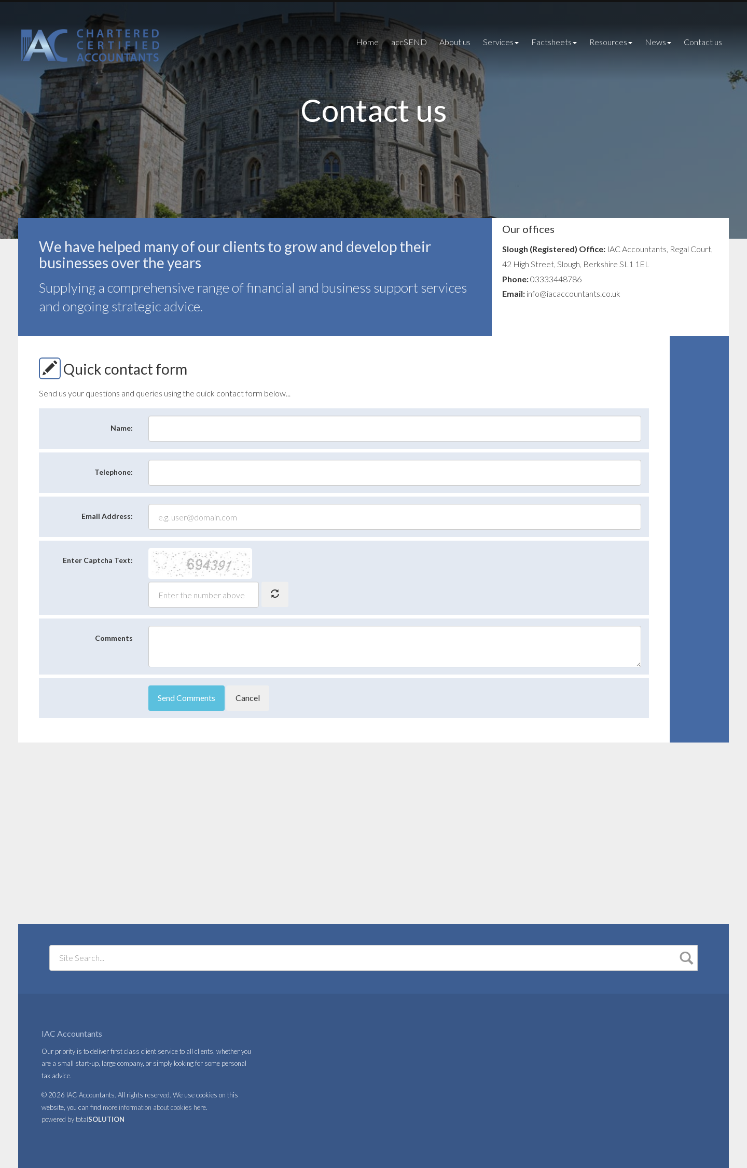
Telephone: (113, 472)
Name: (121, 427)
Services (501, 42)
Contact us (703, 42)
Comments (114, 638)
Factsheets (554, 42)
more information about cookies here (154, 1107)
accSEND (409, 42)
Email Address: (107, 516)
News (658, 42)
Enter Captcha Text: (98, 560)
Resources (610, 42)
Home (367, 42)
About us (455, 42)
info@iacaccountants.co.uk (573, 293)
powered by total (83, 1119)
